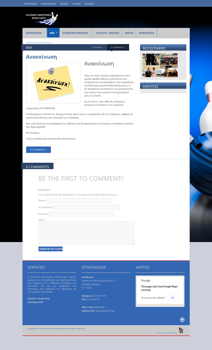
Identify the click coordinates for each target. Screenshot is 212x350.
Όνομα (42, 200)
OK (172, 297)
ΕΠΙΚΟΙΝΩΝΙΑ (146, 33)
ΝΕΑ (52, 33)
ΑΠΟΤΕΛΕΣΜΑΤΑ (48, 3)
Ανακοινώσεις (32, 42)
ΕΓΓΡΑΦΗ (76, 3)
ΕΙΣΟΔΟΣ (64, 3)
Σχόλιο (41, 219)
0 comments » (118, 47)
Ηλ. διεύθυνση (46, 207)
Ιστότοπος (43, 214)
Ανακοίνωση (45, 42)
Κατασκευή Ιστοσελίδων (169, 332)
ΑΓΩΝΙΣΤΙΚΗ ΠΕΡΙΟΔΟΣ (75, 33)
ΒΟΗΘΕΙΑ (89, 3)
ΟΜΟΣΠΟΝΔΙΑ (34, 33)
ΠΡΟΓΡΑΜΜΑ (31, 3)
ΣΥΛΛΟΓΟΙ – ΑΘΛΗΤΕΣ (107, 33)
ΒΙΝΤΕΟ (129, 33)
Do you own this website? (153, 298)
